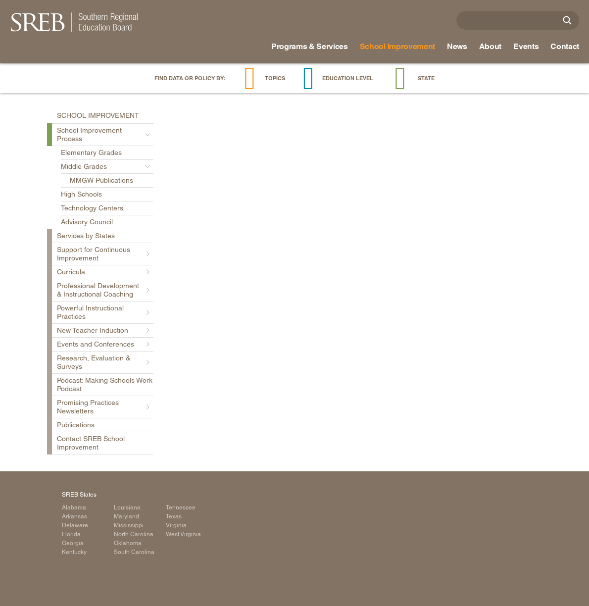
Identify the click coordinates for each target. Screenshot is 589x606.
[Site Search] (567, 20)
